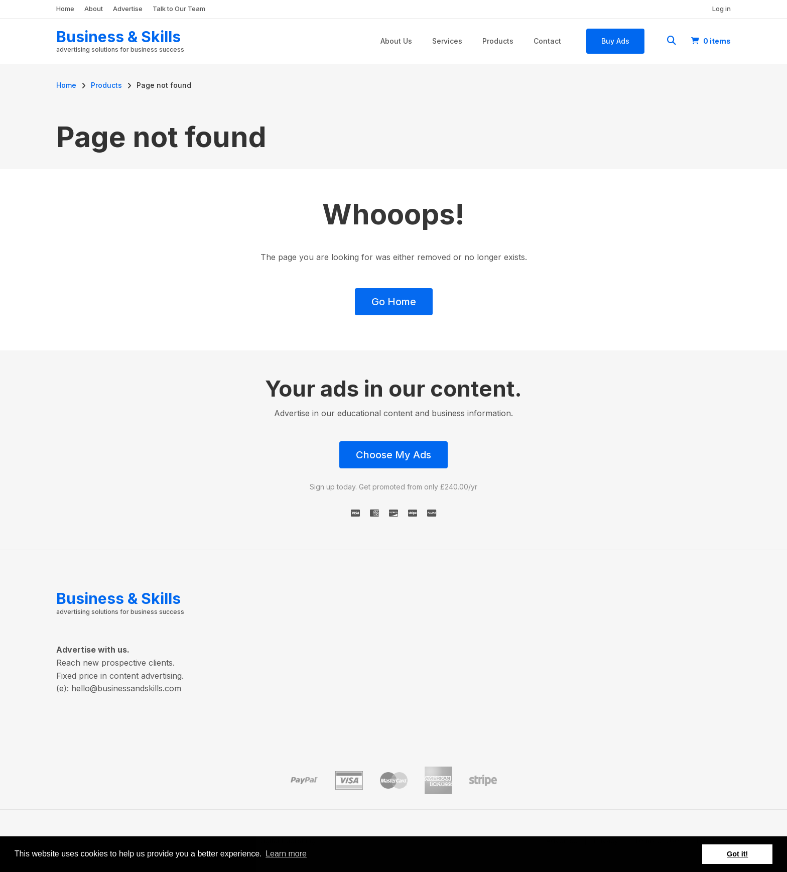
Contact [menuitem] (547, 41)
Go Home (393, 302)
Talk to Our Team (179, 9)
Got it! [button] (737, 854)
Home (65, 9)
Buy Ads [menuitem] (615, 41)
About (93, 9)
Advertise (128, 9)
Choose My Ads (393, 455)
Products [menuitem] (497, 41)
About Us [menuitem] (396, 41)
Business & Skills (118, 37)
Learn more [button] (286, 853)
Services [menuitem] (447, 41)
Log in (721, 9)
